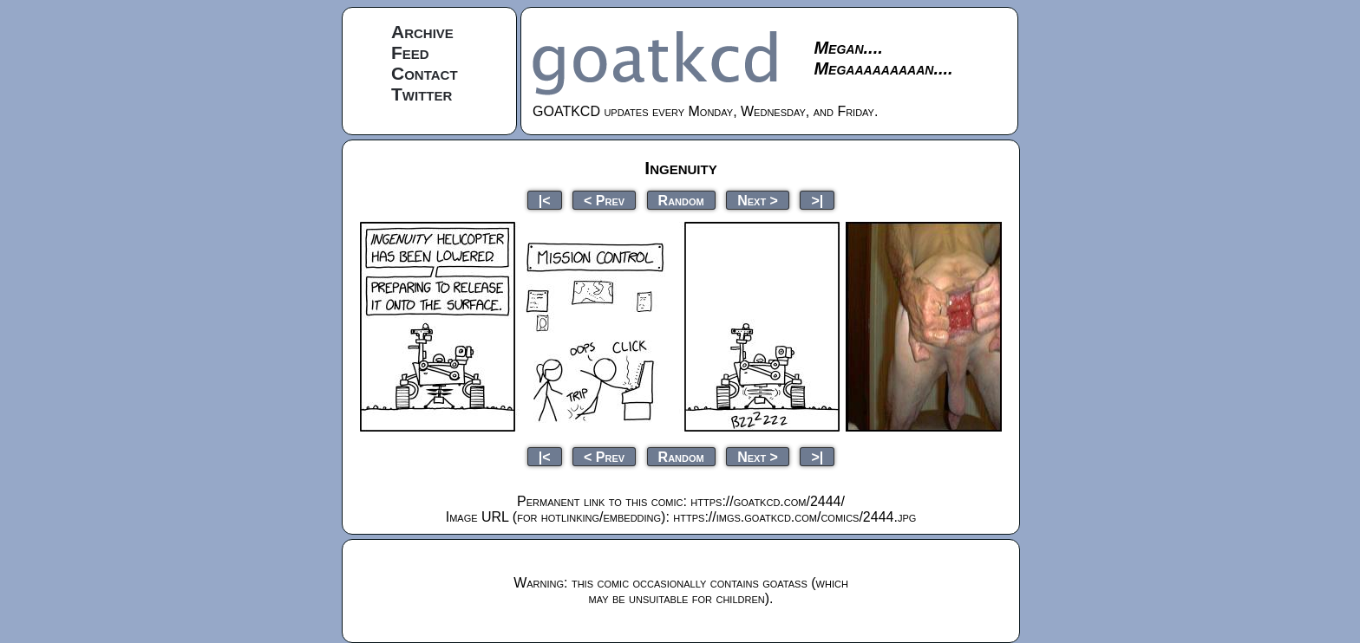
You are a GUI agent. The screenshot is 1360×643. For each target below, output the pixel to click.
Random (681, 199)
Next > (757, 199)
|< (545, 199)
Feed (410, 52)
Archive (422, 32)
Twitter (421, 94)
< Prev (604, 199)
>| (817, 199)
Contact (424, 73)
